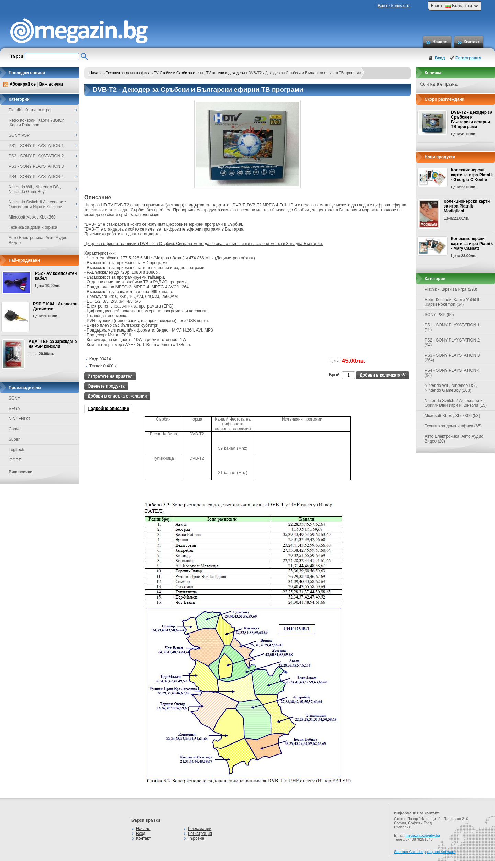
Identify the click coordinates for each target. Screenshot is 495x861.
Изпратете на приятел (110, 376)
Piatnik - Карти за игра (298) (451, 289)
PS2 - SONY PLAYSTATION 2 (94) (452, 342)
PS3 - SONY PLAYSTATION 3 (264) (452, 357)
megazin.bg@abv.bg (423, 835)
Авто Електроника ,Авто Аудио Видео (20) (454, 439)
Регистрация (468, 58)
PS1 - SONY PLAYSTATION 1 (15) (452, 327)
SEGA (14, 408)
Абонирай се (23, 84)
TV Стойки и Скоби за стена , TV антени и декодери (199, 73)
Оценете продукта (106, 386)
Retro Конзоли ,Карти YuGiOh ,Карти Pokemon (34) (453, 302)
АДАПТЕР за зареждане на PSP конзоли (53, 344)
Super (14, 439)
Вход (440, 58)
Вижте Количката (394, 5)
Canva (15, 429)
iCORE (15, 460)
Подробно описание (108, 408)
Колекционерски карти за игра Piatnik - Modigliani (467, 206)
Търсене (196, 838)
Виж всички (51, 84)
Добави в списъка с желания (117, 396)
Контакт (472, 42)
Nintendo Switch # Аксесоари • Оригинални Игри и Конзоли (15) (456, 403)
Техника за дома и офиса (128, 73)
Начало (439, 42)
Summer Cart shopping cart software (424, 852)
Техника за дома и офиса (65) (453, 426)
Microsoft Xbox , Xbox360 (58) (452, 415)
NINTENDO (19, 418)
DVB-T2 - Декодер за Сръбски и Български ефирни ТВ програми (471, 119)
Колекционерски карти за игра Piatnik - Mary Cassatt (472, 243)
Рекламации (199, 828)
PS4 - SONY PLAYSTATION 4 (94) (452, 373)
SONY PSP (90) (439, 314)
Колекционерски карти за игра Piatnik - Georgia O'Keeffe (472, 175)
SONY (14, 398)
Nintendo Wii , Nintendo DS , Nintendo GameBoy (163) (451, 388)
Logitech (16, 449)
